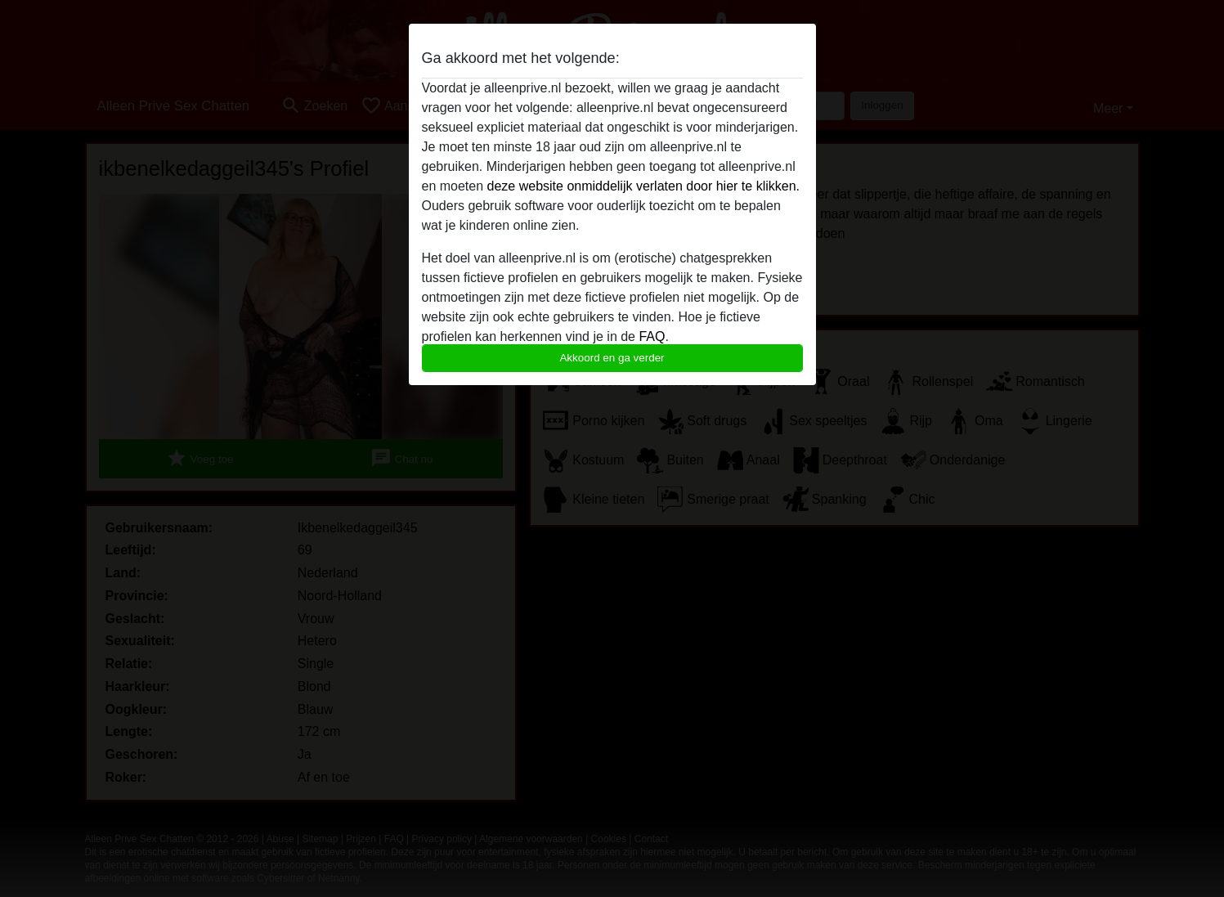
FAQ (652, 336)
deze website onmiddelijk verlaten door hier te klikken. (643, 186)
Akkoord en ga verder (611, 358)
